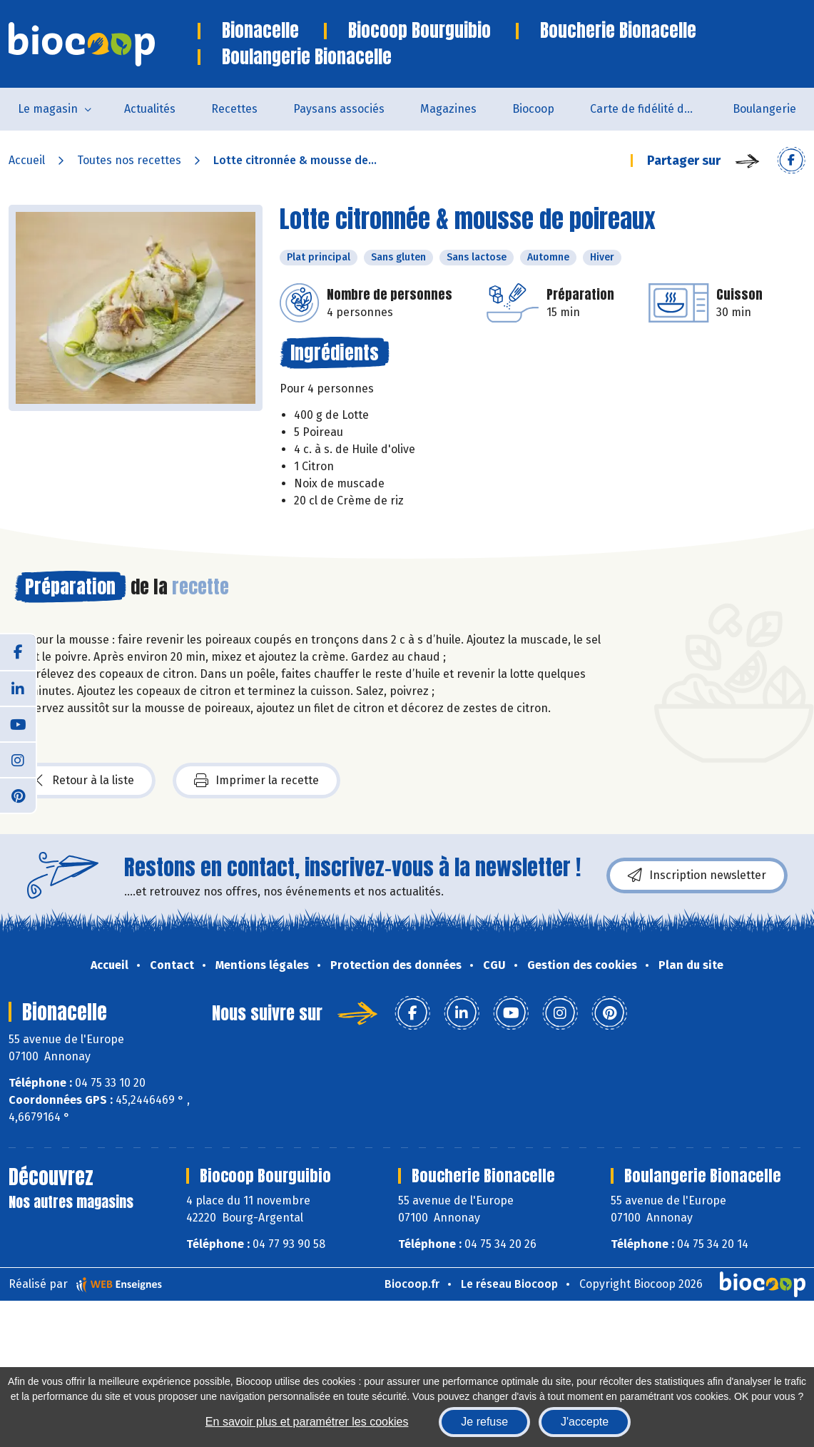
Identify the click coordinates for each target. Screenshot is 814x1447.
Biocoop (533, 109)
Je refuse (484, 1422)
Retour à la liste (85, 780)
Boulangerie (764, 109)
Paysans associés (339, 109)
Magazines (448, 109)
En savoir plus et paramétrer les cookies (307, 1422)
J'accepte (585, 1422)
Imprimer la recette (256, 780)
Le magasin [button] (48, 109)
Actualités (149, 109)
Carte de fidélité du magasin (652, 109)
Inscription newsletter (697, 875)
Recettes (234, 109)
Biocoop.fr (412, 1284)
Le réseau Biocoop (509, 1284)
